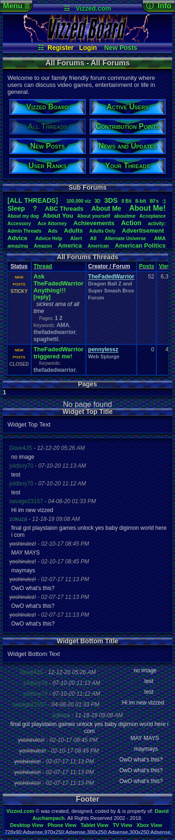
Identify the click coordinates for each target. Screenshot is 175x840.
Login (88, 47)
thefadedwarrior (55, 332)
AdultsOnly (102, 231)
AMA (160, 238)
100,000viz (78, 201)
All (93, 238)
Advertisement (144, 230)
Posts (146, 266)
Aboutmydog (23, 216)
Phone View (62, 825)
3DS (111, 200)
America (70, 245)
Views (167, 266)
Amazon (43, 246)
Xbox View (149, 825)
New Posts (120, 47)
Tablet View (95, 825)
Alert (76, 238)
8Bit (126, 201)
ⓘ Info (158, 6)
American (98, 246)
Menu (16, 6)
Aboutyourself (93, 216)
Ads (53, 231)
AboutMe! (147, 208)
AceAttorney (52, 223)
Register (61, 47)
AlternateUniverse (125, 238)
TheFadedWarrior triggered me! (59, 353)
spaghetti (46, 339)
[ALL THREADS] (32, 200)
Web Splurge (103, 356)
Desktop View (26, 825)
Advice (17, 238)
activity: (157, 223)
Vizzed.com (93, 8)
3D (98, 201)
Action (131, 223)
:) (164, 201)
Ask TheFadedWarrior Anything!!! (59, 283)
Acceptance (153, 216)
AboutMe (106, 208)
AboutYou (58, 215)
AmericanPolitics (140, 245)
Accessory (19, 223)
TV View (122, 825)
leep (16, 208)
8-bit (140, 201)
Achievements (93, 223)
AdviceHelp (48, 238)
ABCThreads (64, 208)
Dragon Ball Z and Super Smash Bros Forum (111, 290)
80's (154, 201)
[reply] (42, 297)
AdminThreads (24, 231)
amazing (17, 246)
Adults (73, 230)
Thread (43, 266)
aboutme (124, 216)
